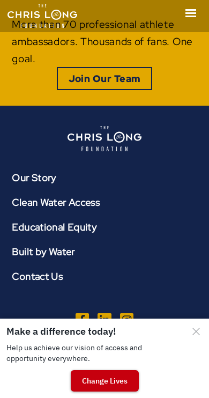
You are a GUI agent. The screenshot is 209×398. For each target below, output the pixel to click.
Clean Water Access (56, 202)
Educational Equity (54, 227)
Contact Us (37, 276)
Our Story (34, 178)
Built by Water (43, 252)
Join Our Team (105, 78)
